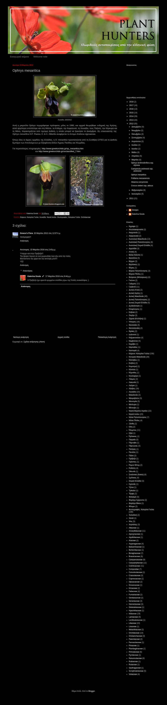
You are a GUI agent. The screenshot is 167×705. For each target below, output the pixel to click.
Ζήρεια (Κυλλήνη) (136, 319)
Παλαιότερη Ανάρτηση (107, 337)
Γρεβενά (132, 287)
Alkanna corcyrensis (139, 182)
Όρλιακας (133, 436)
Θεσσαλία (133, 325)
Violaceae (133, 674)
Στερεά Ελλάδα (135, 481)
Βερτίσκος (133, 264)
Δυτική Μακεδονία (136, 296)
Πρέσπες (132, 462)
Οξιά (131, 433)
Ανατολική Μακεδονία (138, 239)
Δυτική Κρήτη (134, 293)
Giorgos (135, 210)
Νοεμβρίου (136, 130)
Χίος (130, 521)
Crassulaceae (134, 575)
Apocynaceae (134, 534)
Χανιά (131, 518)
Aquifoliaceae (134, 537)
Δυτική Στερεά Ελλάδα (138, 303)
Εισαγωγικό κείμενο (19, 56)
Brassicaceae (134, 556)
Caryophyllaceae (136, 563)
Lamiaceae (133, 617)
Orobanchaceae (135, 636)
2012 (131, 124)
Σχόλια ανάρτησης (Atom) (34, 342)
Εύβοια (132, 312)
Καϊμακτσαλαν (134, 338)
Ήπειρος (132, 322)
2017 (131, 105)
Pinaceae (133, 645)
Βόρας (131, 268)
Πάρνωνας (133, 446)
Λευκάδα (42, 217)
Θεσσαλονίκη (134, 328)
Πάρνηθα (132, 443)
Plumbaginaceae (136, 649)
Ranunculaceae (135, 658)
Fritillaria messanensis (140, 178)
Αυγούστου (136, 141)
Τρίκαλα (132, 490)
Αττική (131, 252)
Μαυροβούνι (134, 398)
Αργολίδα (133, 248)
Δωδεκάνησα (134, 306)
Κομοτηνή (133, 366)
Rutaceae (133, 664)
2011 (131, 198)
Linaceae (132, 626)
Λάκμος (132, 379)
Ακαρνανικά (133, 236)
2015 (131, 113)
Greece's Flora (26, 233)
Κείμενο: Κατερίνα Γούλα (29, 217)
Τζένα (131, 487)
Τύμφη (131, 494)
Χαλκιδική (133, 515)
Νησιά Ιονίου (51, 217)
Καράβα (132, 344)
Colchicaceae (134, 566)
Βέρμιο (131, 261)
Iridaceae (132, 614)
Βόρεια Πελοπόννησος (138, 271)
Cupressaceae (135, 579)
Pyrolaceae (133, 655)
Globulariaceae (135, 607)
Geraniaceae (134, 601)
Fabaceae (133, 591)
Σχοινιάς (132, 484)
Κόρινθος (132, 373)
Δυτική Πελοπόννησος (138, 299)
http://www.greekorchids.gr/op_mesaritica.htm (63, 148)
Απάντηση (24, 241)
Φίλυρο (132, 506)
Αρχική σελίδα (63, 337)
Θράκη (131, 331)
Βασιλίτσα (133, 258)
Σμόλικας (132, 478)
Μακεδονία (133, 395)
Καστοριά (133, 350)
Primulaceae (134, 652)
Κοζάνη (132, 363)
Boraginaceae (134, 553)
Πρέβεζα (132, 459)
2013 (131, 120)
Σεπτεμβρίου (137, 138)
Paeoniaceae (134, 639)
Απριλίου (136, 156)
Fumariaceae (134, 595)
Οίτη (130, 427)
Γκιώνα (132, 280)
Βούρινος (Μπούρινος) (138, 277)
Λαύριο (132, 385)
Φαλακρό (132, 497)
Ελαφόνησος (134, 309)
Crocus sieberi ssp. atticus (142, 186)
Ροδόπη (132, 468)
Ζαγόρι (131, 315)
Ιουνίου (135, 149)
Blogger (91, 691)
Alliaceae (132, 528)
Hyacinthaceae (135, 610)
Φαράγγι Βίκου (135, 503)
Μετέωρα (132, 404)
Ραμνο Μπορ (134, 465)
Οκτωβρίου (136, 134)
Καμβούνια (133, 341)
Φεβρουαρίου (137, 190)
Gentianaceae (134, 598)
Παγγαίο (132, 440)
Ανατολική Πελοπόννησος (139, 242)
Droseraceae (134, 585)
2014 (131, 116)
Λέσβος (132, 388)
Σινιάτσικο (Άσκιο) (136, 474)
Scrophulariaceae (136, 671)
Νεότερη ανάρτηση (21, 337)
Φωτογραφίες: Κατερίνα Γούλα (68, 217)
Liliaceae (132, 623)
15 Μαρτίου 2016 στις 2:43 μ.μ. (43, 250)
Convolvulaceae (135, 572)
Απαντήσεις (27, 271)
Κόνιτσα (132, 369)
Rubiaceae (133, 661)
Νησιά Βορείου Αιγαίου (138, 411)
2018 (131, 102)
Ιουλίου (135, 145)
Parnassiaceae (135, 642)
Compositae (134, 569)
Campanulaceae (135, 560)
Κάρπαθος (133, 347)
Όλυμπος (132, 430)
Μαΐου (134, 152)
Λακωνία (132, 382)
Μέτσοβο (132, 408)
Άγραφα (132, 226)
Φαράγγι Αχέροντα (136, 500)
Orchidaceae (85, 217)
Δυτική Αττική (134, 290)
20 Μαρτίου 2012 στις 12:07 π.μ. (47, 233)
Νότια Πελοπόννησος (137, 417)
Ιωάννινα (132, 334)
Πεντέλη (132, 452)
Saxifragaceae (135, 668)
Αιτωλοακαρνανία (136, 229)
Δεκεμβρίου (137, 127)
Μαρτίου (135, 160)
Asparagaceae (135, 544)
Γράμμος (132, 284)
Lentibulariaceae (135, 620)
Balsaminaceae (135, 547)
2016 (131, 109)
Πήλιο (131, 455)
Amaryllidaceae (135, 531)
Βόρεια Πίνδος (135, 274)
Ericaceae (133, 588)
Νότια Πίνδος (134, 420)
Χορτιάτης (133, 524)
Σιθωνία (132, 471)
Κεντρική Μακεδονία (137, 357)
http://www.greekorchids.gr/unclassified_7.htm (59, 151)
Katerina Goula (34, 276)
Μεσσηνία (133, 401)
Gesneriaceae (134, 604)
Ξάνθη (131, 424)
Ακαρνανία (133, 233)
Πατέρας (132, 449)
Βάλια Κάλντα (134, 255)
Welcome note (40, 56)
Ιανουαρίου (136, 194)
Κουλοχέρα (133, 376)
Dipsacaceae (134, 582)
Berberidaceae (135, 550)
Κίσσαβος (133, 360)
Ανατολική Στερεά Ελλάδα (139, 245)
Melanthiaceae (135, 630)
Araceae (132, 540)
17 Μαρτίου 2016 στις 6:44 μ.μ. (58, 276)
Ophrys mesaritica (138, 175)
